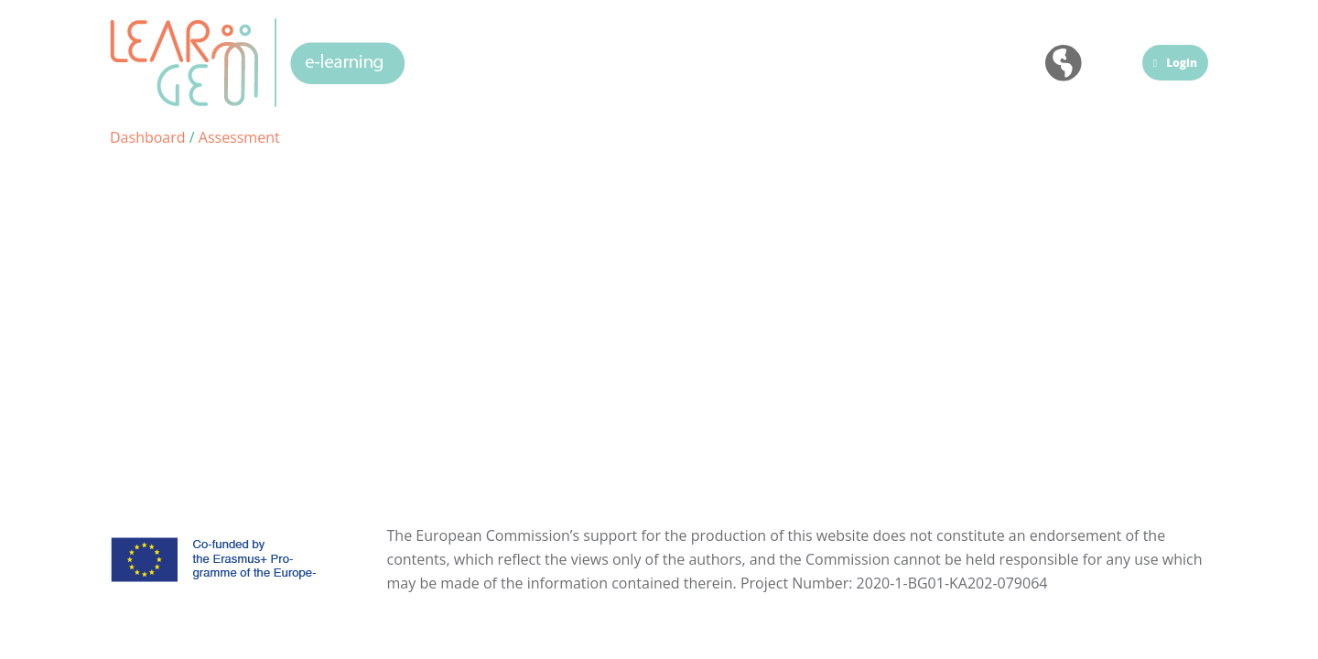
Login (1175, 62)
